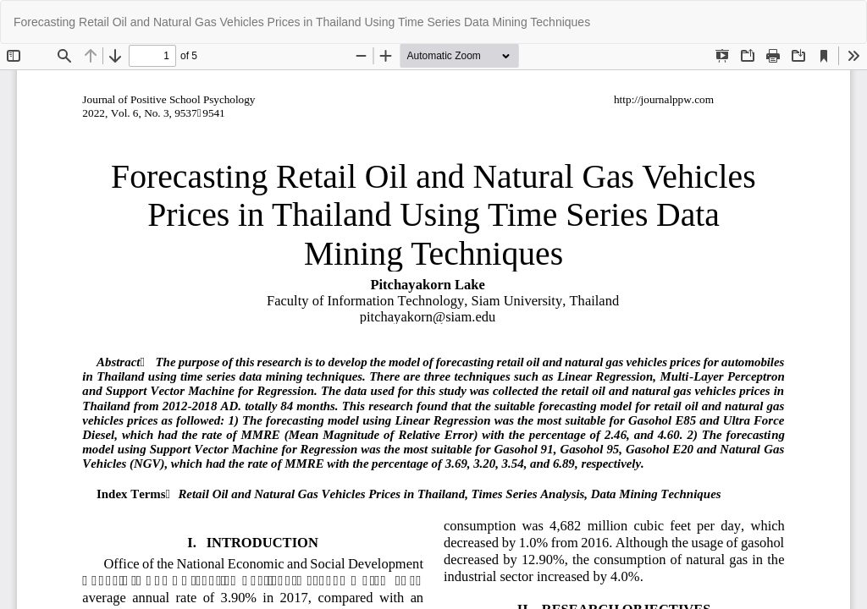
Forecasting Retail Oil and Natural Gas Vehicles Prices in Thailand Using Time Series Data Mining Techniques (302, 22)
